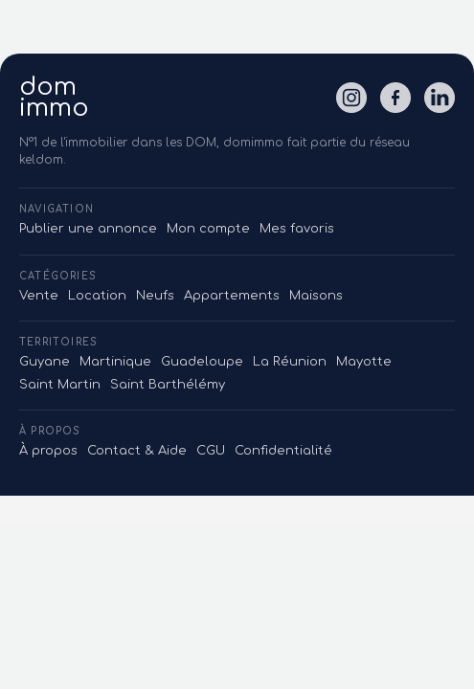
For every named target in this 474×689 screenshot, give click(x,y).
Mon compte (208, 228)
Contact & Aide (137, 450)
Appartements (232, 295)
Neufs (155, 295)
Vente (38, 295)
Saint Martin (60, 384)
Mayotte (364, 361)
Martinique (115, 361)
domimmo (54, 98)
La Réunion (290, 361)
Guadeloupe (202, 361)
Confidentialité (283, 450)
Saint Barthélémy (167, 384)
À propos (48, 450)
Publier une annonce (88, 228)
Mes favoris (297, 228)
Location (97, 295)
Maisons (316, 295)
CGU (210, 450)
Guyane (44, 361)
